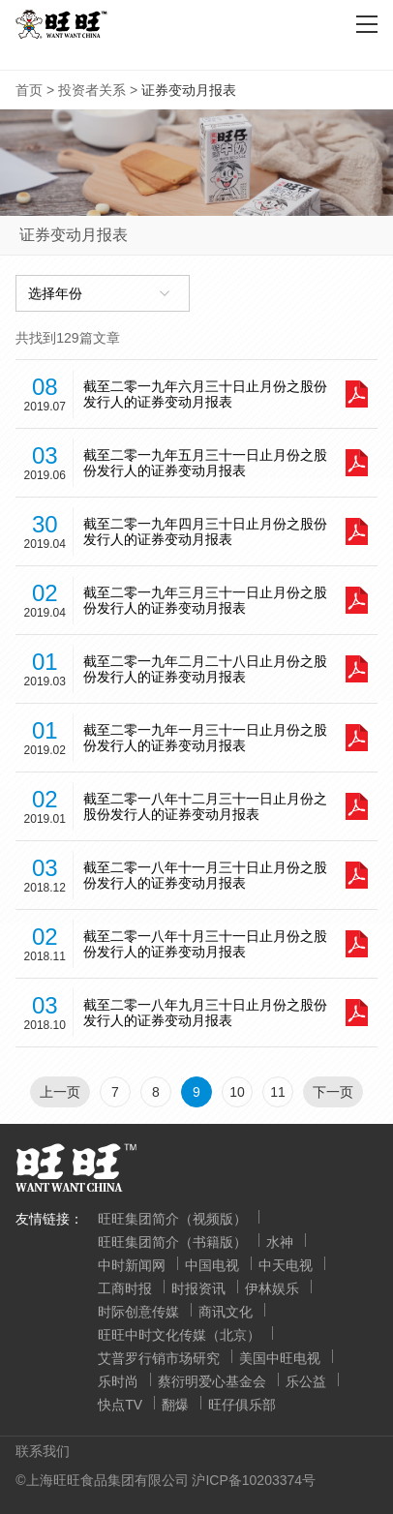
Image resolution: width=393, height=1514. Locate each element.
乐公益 (306, 1381)
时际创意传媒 (138, 1311)
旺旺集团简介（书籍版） (172, 1242)
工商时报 (125, 1288)
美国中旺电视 (279, 1358)
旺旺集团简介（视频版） (172, 1218)
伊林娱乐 (272, 1288)
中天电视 (285, 1265)
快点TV (120, 1404)
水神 (279, 1242)
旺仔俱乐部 (242, 1404)
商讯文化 (225, 1311)
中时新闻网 (132, 1265)
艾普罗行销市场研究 (159, 1358)
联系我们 (42, 1451)
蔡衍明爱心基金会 (212, 1381)
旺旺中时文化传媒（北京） (179, 1335)
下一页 (333, 1092)
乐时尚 (118, 1381)
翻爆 (175, 1404)
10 (237, 1092)
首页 (29, 90)
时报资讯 (198, 1288)
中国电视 (212, 1265)
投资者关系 (92, 90)
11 (278, 1092)
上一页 (60, 1092)
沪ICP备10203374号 (254, 1480)
